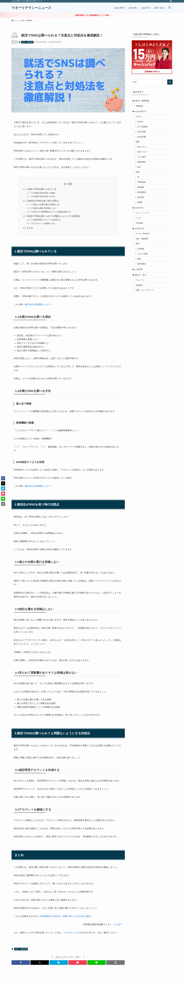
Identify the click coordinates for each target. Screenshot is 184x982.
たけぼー (118, 924)
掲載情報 (139, 106)
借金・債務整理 (142, 239)
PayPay (140, 122)
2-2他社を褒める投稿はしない (44, 208)
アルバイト (140, 280)
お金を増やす (140, 111)
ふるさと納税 (142, 254)
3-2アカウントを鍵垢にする (43, 223)
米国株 (139, 202)
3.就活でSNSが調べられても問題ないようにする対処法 (53, 216)
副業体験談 (141, 162)
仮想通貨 (140, 187)
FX (138, 177)
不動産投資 (141, 182)
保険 (139, 259)
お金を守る (139, 228)
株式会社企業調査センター (38, 304)
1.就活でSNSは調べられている (41, 189)
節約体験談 (141, 264)
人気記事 (139, 269)
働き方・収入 (140, 275)
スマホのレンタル (71, 932)
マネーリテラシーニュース (31, 7)
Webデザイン (142, 147)
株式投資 (140, 197)
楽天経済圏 (141, 132)
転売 (139, 167)
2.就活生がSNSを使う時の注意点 (43, 201)
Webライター (142, 152)
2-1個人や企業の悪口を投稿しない (46, 204)
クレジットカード (143, 213)
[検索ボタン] (170, 8)
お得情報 (140, 249)
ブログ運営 (141, 157)
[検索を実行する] (170, 82)
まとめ (30, 228)
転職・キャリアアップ (144, 290)
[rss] (171, 1)
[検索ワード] (152, 82)
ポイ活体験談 (142, 127)
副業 (137, 142)
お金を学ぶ (139, 208)
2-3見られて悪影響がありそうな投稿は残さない (51, 212)
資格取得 (139, 285)
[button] (21, 962)
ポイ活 (138, 117)
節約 (137, 244)
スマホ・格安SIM (142, 234)
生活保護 (139, 223)
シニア (138, 218)
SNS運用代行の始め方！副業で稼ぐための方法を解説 (65, 916)
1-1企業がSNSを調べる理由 (43, 193)
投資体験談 (141, 192)
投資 (137, 172)
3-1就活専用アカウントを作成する (46, 220)
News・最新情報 (27, 42)
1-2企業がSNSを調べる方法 (43, 196)
